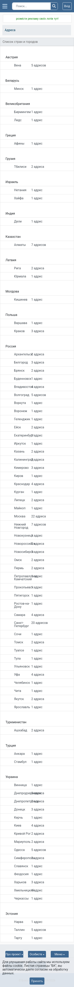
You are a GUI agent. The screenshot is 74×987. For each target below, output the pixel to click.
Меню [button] (59, 954)
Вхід (67, 6)
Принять (37, 981)
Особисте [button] (36, 954)
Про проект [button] (13, 954)
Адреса (10, 30)
